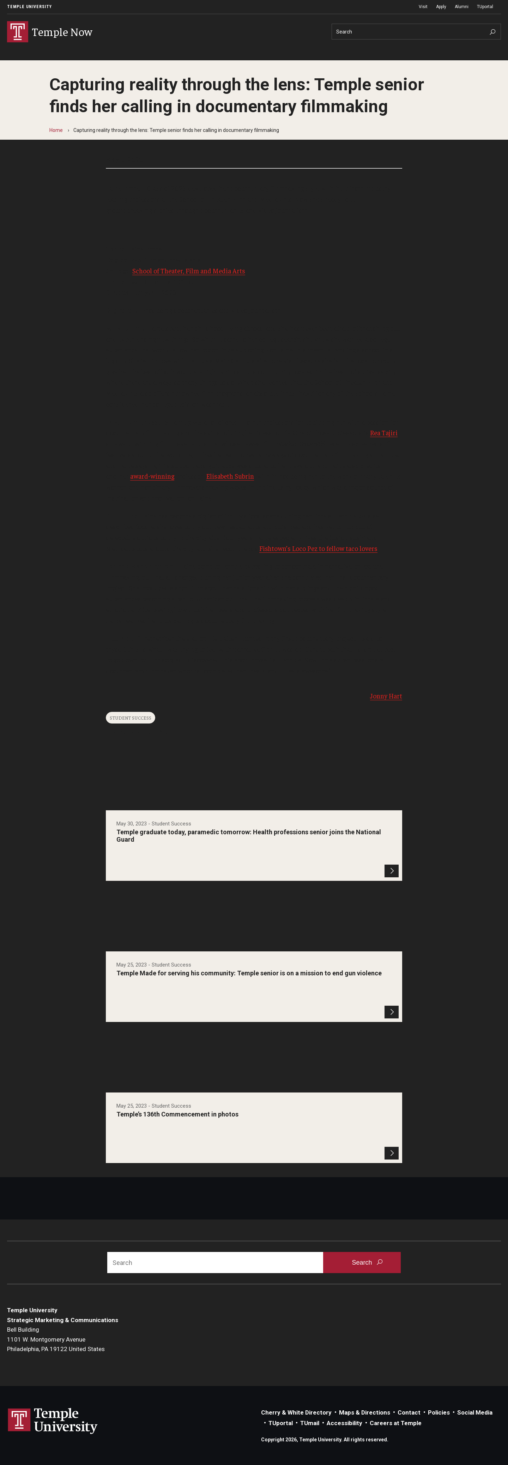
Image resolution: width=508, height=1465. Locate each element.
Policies (439, 1412)
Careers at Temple (396, 1423)
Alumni (461, 6)
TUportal (485, 6)
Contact (409, 1412)
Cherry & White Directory (296, 1412)
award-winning (152, 476)
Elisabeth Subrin (230, 476)
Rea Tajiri (384, 432)
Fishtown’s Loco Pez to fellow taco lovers (318, 548)
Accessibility (344, 1423)
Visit (423, 6)
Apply (441, 6)
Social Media (474, 1412)
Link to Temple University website (53, 1421)
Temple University (29, 6)
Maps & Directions (364, 1412)
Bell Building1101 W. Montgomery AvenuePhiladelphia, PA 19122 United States (56, 1339)
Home (56, 130)
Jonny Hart (386, 695)
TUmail (309, 1423)
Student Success (130, 718)
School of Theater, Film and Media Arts (188, 270)
